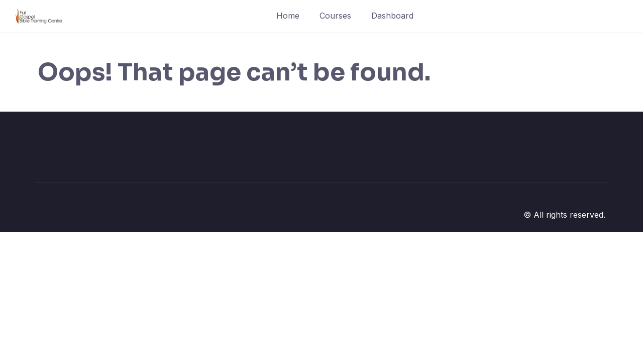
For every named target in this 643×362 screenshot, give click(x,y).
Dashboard (392, 16)
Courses (335, 16)
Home (287, 16)
